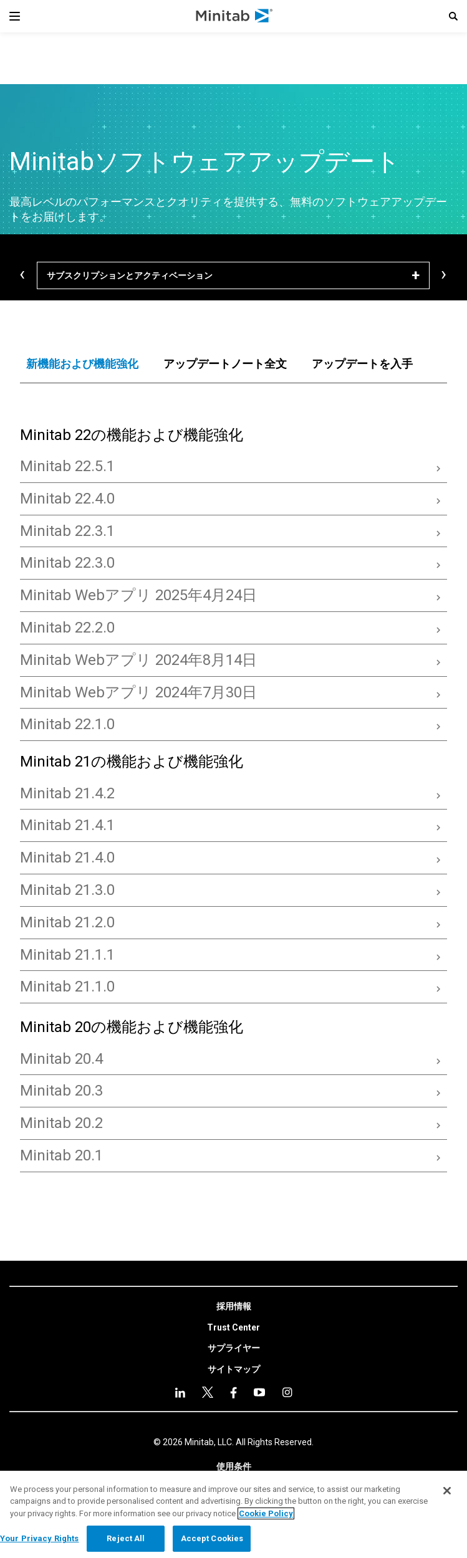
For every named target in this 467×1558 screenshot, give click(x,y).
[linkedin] (180, 1392)
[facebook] (207, 1392)
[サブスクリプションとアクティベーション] (233, 275)
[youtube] (233, 1392)
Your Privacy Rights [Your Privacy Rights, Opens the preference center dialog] (39, 1538)
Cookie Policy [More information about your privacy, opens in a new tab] (266, 1513)
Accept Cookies (212, 1538)
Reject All (126, 1538)
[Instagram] (259, 1392)
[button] (453, 16)
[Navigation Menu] (14, 16)
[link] (233, 1306)
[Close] (447, 1490)
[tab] (82, 364)
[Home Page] (235, 16)
